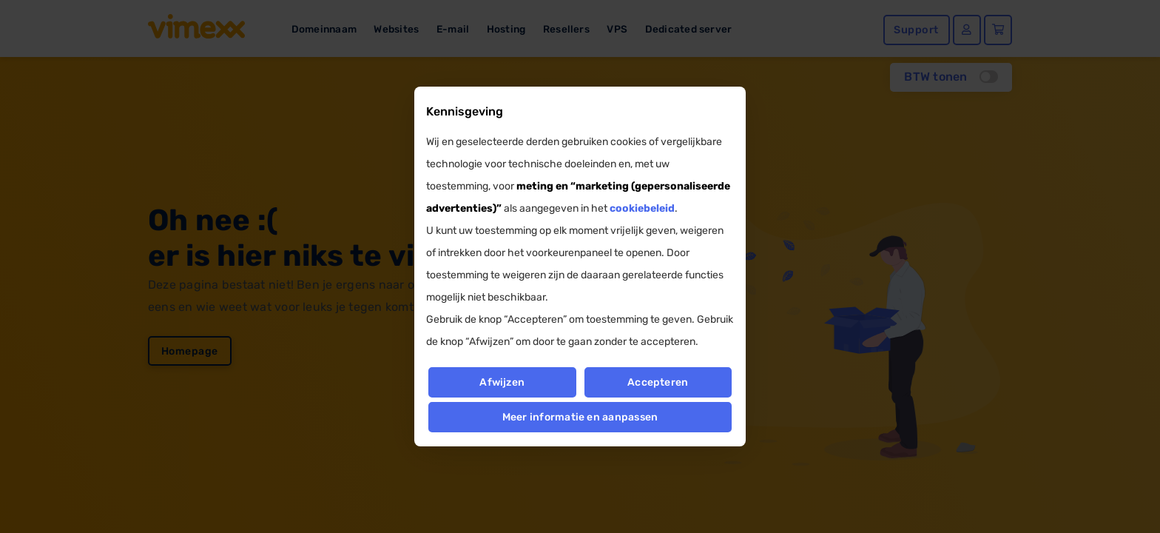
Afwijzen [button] (502, 382)
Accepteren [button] (657, 382)
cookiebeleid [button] (642, 208)
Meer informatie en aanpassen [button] (580, 417)
